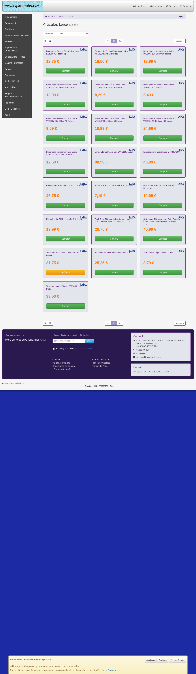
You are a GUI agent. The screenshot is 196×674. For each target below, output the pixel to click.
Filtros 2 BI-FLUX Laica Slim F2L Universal (114, 363)
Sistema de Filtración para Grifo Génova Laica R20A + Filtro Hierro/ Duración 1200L (161, 434)
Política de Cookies (106, 670)
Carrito (185, 6)
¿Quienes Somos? (61, 653)
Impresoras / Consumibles (11, 49)
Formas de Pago (100, 649)
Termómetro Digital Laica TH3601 (158, 501)
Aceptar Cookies (177, 660)
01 (114, 41)
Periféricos (10, 75)
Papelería (9, 102)
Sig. (120, 41)
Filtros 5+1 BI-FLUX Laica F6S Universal (64, 432)
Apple (7, 115)
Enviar (89, 624)
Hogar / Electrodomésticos (13, 95)
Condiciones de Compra (64, 649)
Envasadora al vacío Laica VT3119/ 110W (114, 294)
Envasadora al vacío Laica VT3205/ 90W (161, 294)
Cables (8, 69)
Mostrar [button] (180, 41)
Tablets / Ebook (12, 81)
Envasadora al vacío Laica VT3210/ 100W (65, 363)
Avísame (65, 520)
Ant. (108, 41)
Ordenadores (11, 17)
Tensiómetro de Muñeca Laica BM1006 (112, 501)
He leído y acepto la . (74, 632)
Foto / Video (10, 87)
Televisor (9, 41)
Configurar (150, 660)
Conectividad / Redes (15, 57)
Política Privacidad (61, 646)
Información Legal (100, 643)
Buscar (170, 6)
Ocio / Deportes (12, 109)
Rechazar (163, 660)
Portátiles (9, 29)
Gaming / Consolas (14, 63)
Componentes (11, 23)
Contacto (156, 6)
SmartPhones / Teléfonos (17, 35)
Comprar (65, 106)
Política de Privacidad (82, 632)
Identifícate (139, 6)
